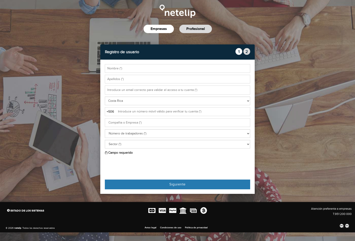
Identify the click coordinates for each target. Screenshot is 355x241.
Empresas (159, 29)
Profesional (195, 29)
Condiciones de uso (170, 227)
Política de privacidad (196, 227)
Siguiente (177, 184)
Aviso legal (150, 227)
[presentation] (139, 167)
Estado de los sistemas (25, 210)
